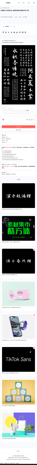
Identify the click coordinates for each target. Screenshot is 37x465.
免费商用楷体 (8, 174)
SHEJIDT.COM (15, 459)
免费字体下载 (12, 463)
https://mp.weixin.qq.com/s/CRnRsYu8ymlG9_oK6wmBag (12, 42)
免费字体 (34, 2)
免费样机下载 (6, 463)
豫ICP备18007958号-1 (26, 459)
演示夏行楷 (13, 174)
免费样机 (29, 2)
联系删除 (27, 110)
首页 (19, 2)
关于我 (18, 451)
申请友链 (17, 463)
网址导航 (24, 2)
